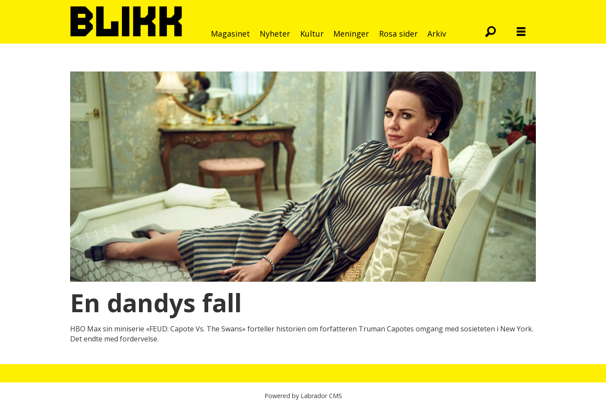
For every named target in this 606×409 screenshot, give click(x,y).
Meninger (351, 33)
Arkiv (436, 33)
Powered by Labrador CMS (303, 396)
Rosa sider (398, 33)
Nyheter (275, 33)
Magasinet (230, 33)
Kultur (312, 33)
